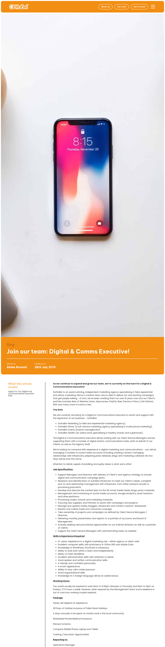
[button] (153, 7)
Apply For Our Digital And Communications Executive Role (21, 393)
